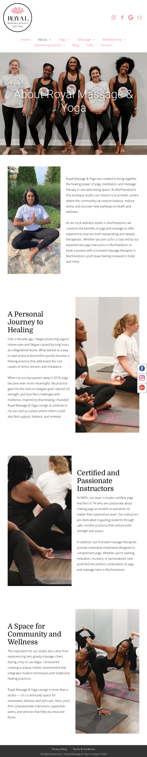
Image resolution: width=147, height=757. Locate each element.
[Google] (131, 18)
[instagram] (113, 18)
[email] (139, 18)
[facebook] (122, 18)
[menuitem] (25, 39)
